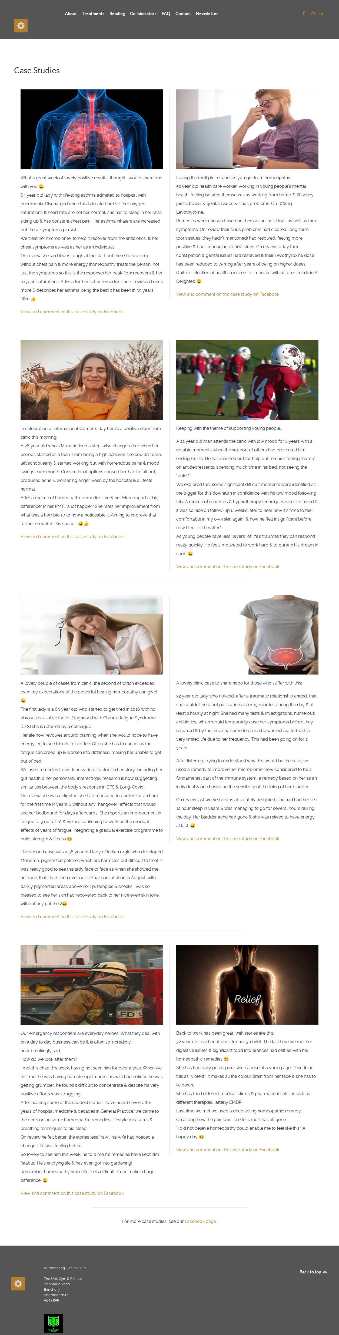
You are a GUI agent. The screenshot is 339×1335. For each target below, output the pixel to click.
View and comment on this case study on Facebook (72, 299)
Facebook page (200, 1209)
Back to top (314, 1259)
